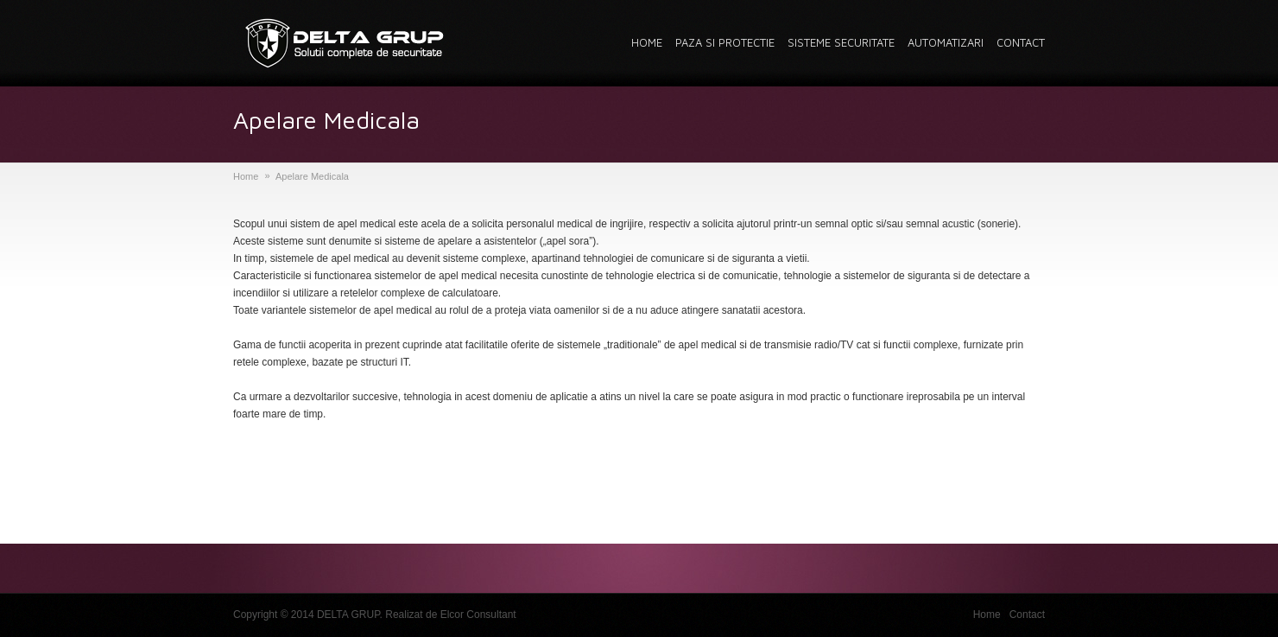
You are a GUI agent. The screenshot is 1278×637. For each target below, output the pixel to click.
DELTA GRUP (348, 614)
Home (245, 176)
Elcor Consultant (478, 614)
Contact (1027, 614)
